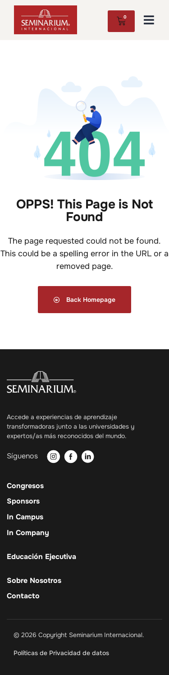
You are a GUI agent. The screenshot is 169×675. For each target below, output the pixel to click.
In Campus (25, 517)
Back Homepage (84, 300)
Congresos (25, 485)
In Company (28, 532)
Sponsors (23, 501)
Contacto (23, 596)
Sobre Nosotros (34, 580)
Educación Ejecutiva (41, 556)
